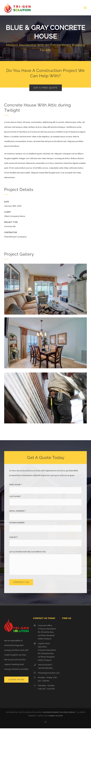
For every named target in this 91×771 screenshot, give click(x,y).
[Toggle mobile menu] (85, 7)
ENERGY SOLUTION (56, 716)
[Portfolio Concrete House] (45, 38)
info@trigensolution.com (48, 672)
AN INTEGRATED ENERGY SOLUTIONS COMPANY (59, 712)
